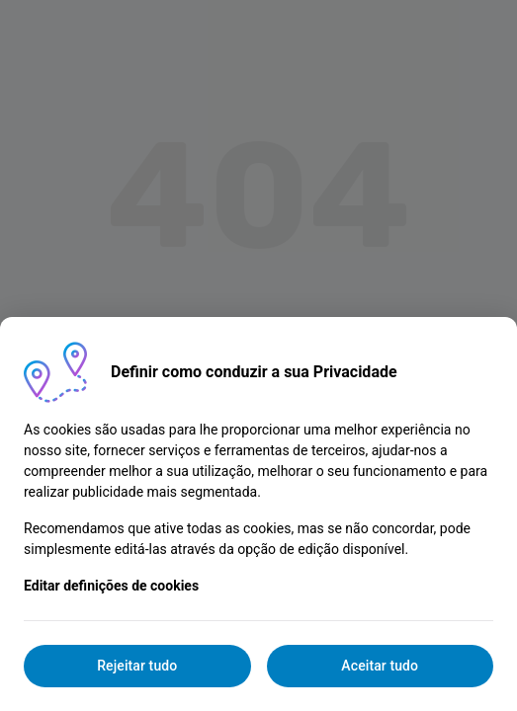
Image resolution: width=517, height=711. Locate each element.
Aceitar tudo (379, 665)
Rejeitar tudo (137, 665)
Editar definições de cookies (111, 585)
